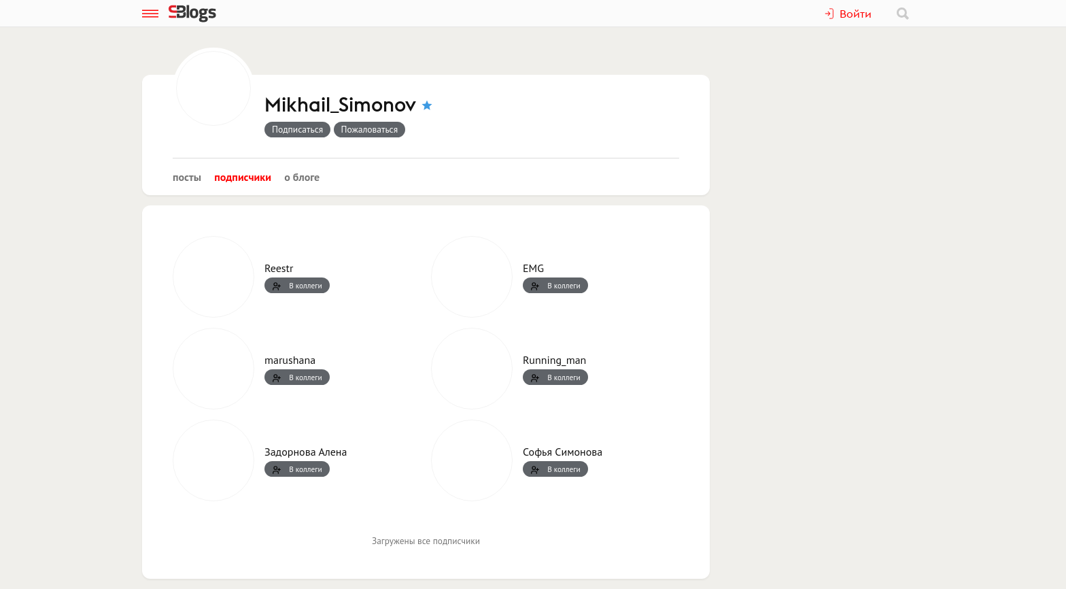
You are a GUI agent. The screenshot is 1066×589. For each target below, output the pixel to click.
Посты (187, 177)
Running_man (554, 360)
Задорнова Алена (305, 451)
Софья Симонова (562, 451)
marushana (289, 360)
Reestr (278, 268)
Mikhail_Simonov (340, 105)
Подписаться (297, 129)
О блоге (302, 177)
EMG (533, 268)
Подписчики (242, 177)
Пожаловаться (369, 129)
